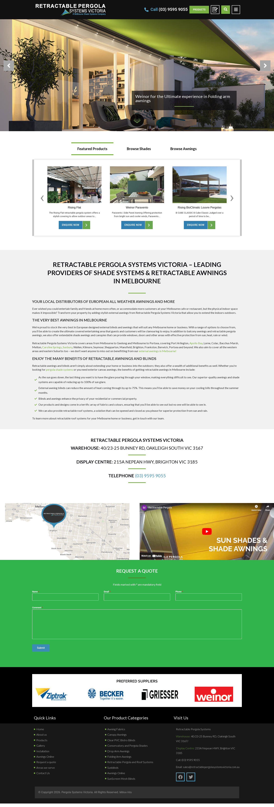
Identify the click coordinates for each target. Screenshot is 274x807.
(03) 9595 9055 (150, 475)
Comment (37, 607)
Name (35, 591)
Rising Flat (74, 207)
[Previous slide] (42, 197)
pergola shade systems (59, 369)
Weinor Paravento (137, 207)
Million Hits (127, 796)
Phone (179, 591)
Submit (41, 647)
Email (107, 591)
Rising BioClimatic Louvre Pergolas (199, 207)
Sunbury (67, 347)
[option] (137, 65)
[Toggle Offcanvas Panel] (236, 9)
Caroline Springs (52, 347)
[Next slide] (232, 197)
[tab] (92, 148)
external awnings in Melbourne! (157, 351)
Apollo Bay (196, 343)
